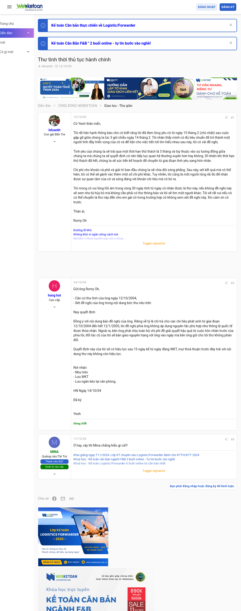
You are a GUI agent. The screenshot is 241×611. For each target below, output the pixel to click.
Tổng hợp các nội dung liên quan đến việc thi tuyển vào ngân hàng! (210, 321)
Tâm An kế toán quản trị (199, 390)
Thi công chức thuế (203, 365)
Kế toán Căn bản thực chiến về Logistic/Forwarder (110, 25)
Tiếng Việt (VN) (83, 580)
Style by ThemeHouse (70, 600)
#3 (168, 501)
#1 (168, 117)
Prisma (60, 580)
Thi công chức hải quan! (207, 269)
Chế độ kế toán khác (204, 339)
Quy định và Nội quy (157, 580)
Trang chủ (216, 580)
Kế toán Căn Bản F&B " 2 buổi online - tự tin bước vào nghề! (117, 43)
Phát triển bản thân (203, 260)
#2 (168, 322)
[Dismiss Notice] (229, 25)
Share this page (207, 416)
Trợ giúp (200, 580)
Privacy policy (183, 580)
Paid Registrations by (92, 596)
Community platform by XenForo (95, 592)
